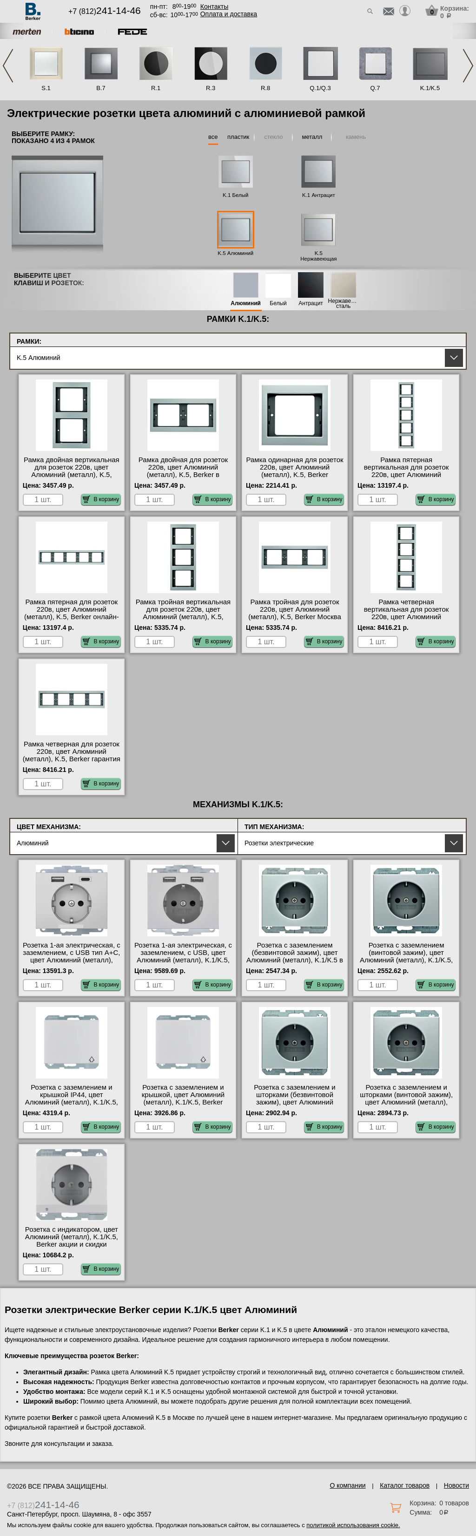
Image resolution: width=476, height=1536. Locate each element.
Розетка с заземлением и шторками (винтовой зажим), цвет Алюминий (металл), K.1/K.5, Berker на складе (406, 1098)
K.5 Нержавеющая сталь (318, 258)
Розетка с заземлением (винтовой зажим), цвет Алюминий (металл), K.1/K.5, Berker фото (406, 956)
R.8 (265, 88)
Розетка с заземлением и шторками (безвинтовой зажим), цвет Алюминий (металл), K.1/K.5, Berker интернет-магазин (294, 1102)
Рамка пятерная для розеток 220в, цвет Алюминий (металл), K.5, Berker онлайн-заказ (71, 613)
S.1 (46, 88)
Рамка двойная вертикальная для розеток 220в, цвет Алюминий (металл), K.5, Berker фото (71, 471)
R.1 (155, 88)
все (213, 136)
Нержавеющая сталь (343, 304)
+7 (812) (104, 11)
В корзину (101, 499)
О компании (347, 1485)
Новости (456, 1485)
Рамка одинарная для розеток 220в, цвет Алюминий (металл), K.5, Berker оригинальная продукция (295, 471)
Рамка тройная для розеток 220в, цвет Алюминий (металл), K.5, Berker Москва (294, 609)
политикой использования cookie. (353, 1525)
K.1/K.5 (430, 88)
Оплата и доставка (228, 14)
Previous (7, 66)
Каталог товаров (405, 1485)
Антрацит (310, 303)
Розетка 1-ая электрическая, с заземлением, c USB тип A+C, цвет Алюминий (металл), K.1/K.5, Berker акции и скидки (71, 956)
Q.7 (375, 88)
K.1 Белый (235, 195)
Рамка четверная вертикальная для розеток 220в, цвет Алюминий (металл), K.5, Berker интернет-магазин (406, 616)
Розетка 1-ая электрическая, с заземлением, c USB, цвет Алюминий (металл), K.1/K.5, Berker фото (183, 956)
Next (468, 66)
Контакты (214, 6)
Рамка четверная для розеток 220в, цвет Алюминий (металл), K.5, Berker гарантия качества (71, 755)
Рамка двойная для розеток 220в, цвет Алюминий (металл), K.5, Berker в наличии (183, 471)
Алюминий (246, 303)
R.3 (210, 88)
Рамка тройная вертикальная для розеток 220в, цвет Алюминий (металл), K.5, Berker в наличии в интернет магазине (183, 616)
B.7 (101, 88)
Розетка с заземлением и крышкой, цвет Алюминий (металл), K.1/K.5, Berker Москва (183, 1098)
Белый (278, 303)
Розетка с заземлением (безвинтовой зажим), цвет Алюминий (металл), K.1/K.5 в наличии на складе (294, 956)
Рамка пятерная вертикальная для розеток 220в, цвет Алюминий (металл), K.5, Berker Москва (406, 471)
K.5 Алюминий (235, 253)
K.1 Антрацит (318, 195)
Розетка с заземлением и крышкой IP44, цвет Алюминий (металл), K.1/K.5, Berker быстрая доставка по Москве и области (71, 1102)
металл (312, 136)
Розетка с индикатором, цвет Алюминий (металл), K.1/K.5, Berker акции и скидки (71, 1237)
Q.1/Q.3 (320, 88)
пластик (238, 136)
